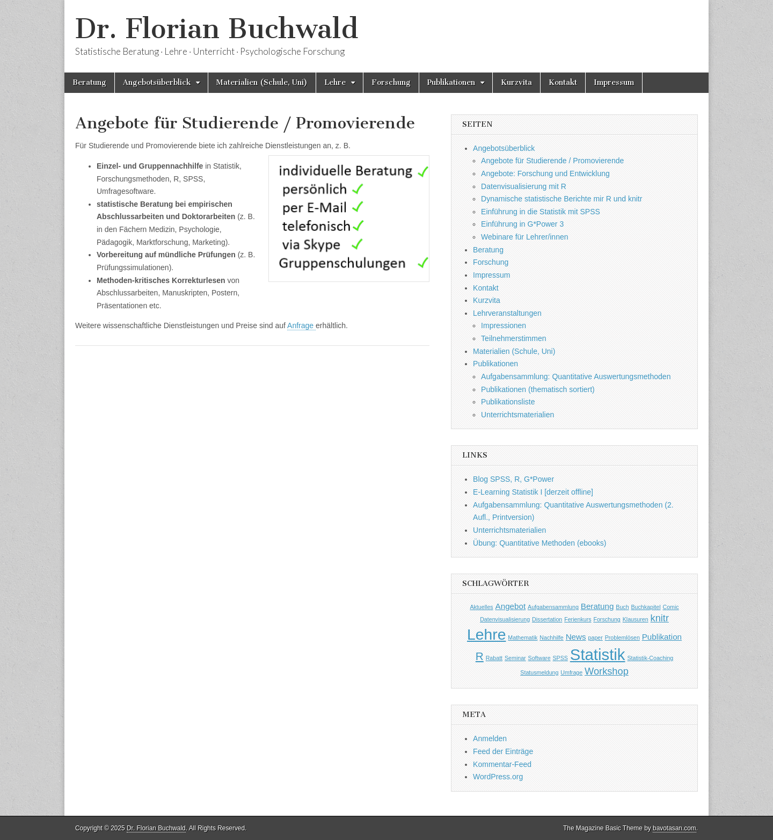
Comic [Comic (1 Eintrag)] (670, 607)
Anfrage (301, 325)
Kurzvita (516, 82)
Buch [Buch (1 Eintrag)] (622, 607)
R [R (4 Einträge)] (480, 656)
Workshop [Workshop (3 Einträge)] (607, 671)
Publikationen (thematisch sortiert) (538, 389)
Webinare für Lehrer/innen (524, 237)
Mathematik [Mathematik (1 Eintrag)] (522, 637)
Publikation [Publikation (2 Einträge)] (662, 636)
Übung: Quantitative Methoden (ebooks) (539, 543)
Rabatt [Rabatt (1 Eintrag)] (494, 658)
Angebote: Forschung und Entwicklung (545, 173)
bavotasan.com (674, 828)
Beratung (89, 82)
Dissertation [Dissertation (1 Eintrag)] (547, 619)
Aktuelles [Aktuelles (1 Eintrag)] (481, 607)
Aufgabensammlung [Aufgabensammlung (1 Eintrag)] (553, 607)
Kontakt (563, 82)
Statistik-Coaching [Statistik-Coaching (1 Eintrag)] (650, 658)
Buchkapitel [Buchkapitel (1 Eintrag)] (645, 607)
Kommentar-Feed (502, 764)
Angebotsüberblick (157, 82)
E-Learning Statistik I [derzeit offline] (533, 492)
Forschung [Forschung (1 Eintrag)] (606, 619)
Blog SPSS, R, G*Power (513, 479)
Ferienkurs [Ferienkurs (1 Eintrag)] (577, 619)
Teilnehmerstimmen (513, 338)
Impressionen (503, 325)
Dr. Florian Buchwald (216, 28)
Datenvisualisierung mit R (523, 186)
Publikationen (451, 82)
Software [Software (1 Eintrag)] (539, 658)
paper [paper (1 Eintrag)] (595, 637)
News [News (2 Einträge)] (576, 636)
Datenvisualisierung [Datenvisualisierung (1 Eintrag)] (505, 619)
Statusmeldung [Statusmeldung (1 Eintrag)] (539, 672)
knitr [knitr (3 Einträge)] (660, 618)
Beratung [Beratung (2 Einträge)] (597, 606)
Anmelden (490, 738)
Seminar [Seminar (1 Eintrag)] (515, 658)
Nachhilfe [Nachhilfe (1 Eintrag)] (551, 637)
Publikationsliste (508, 401)
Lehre (335, 82)
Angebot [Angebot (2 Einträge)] (510, 606)
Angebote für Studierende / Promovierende (552, 160)
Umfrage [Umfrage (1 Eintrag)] (571, 672)
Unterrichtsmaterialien (517, 414)
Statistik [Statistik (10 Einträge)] (597, 654)
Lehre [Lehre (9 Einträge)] (486, 634)
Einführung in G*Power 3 (522, 224)
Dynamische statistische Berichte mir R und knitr (561, 198)
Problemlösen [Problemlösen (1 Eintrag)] (622, 637)
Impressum (614, 82)
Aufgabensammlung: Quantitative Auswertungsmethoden (575, 376)
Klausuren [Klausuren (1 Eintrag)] (635, 619)
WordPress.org (498, 776)
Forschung (391, 82)
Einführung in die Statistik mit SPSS (540, 211)
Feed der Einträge (503, 751)
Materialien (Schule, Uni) (262, 82)
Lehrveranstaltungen (507, 313)
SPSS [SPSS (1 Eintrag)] (560, 658)
